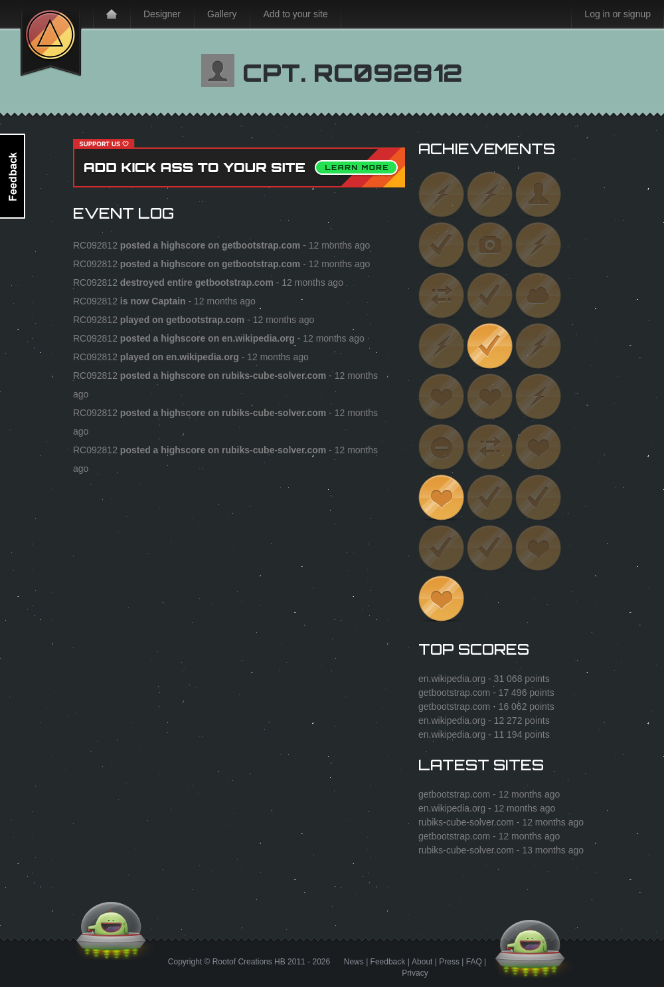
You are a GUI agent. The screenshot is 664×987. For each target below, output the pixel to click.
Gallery (221, 14)
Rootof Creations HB (249, 961)
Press (449, 961)
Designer (162, 14)
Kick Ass (51, 38)
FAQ (474, 961)
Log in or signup (617, 14)
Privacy (415, 973)
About (422, 961)
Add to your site (295, 14)
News (354, 961)
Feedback (388, 961)
